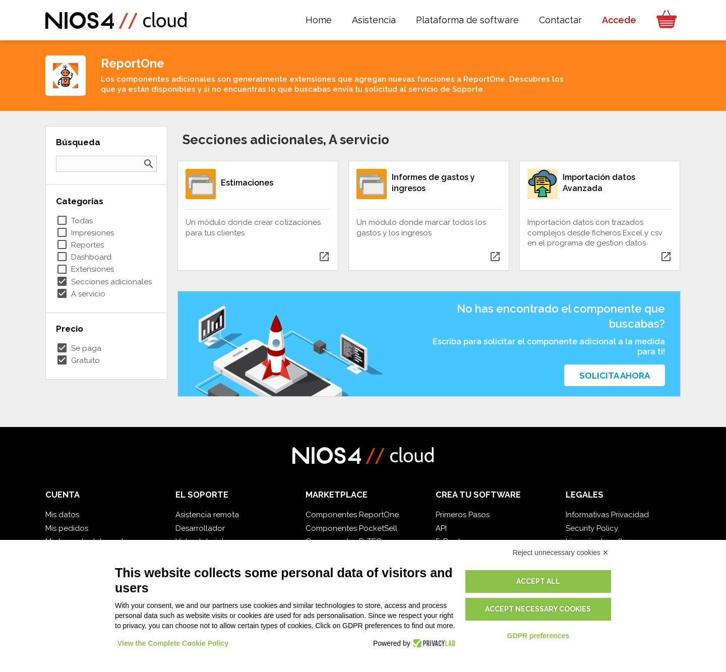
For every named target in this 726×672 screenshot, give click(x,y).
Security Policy (592, 528)
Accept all (538, 581)
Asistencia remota (207, 514)
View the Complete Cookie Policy (172, 643)
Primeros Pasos (463, 514)
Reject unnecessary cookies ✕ (561, 552)
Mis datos (62, 514)
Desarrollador (200, 528)
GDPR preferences (538, 636)
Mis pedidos (66, 528)
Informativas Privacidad (607, 514)
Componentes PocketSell (351, 528)
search (149, 164)
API (441, 528)
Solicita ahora (614, 376)
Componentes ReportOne (352, 514)
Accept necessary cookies (538, 609)
